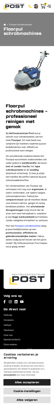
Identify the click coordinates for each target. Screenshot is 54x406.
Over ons (8, 335)
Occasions (9, 320)
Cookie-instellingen (27, 391)
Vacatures (9, 330)
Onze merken (10, 344)
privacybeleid (10, 375)
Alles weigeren (27, 400)
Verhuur (7, 325)
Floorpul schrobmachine (27, 225)
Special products (12, 339)
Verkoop (8, 315)
